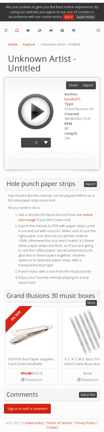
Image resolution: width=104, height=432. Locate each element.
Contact (52, 427)
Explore (29, 44)
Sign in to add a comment (27, 408)
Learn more (85, 17)
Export (88, 85)
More (91, 303)
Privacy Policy (85, 423)
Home (13, 44)
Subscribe (88, 394)
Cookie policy (33, 423)
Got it (69, 17)
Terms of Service (59, 423)
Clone (73, 85)
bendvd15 (73, 99)
